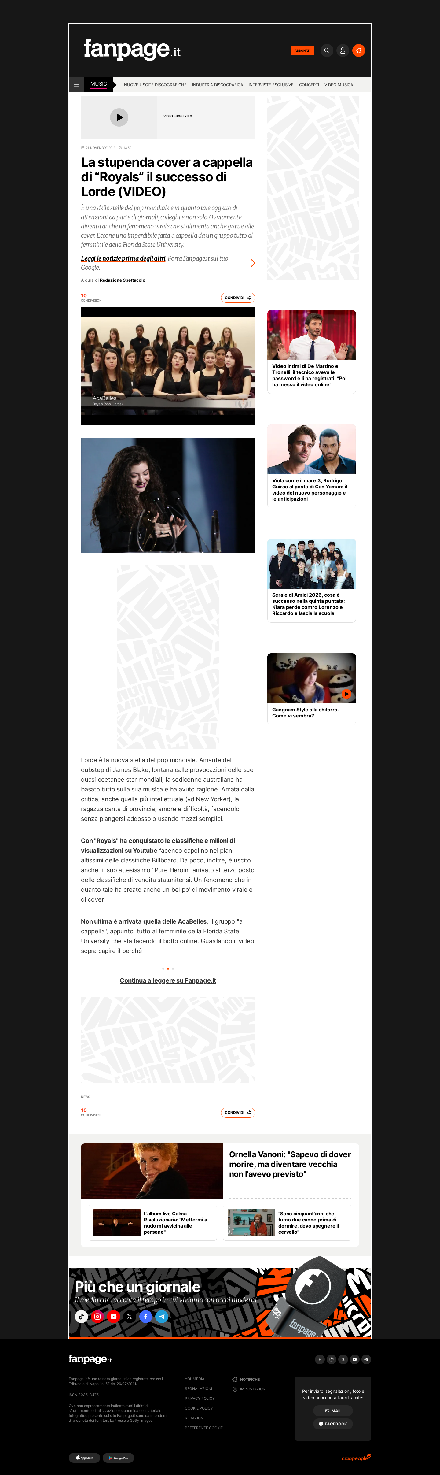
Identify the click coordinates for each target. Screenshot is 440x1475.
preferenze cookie (204, 1427)
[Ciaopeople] (356, 1459)
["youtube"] (116, 1317)
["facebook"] (150, 1317)
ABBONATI (302, 50)
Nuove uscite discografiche (155, 84)
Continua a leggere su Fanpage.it (168, 980)
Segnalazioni (198, 1388)
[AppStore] (84, 1458)
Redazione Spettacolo (122, 280)
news (85, 1096)
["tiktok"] (82, 1317)
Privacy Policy (200, 1398)
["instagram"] (99, 1317)
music (98, 84)
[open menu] (76, 84)
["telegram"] (167, 1317)
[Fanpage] (90, 1359)
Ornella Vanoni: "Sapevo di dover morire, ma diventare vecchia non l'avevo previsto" (290, 1164)
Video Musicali (340, 84)
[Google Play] (118, 1458)
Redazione (195, 1418)
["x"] (133, 1317)
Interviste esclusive (271, 84)
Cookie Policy (199, 1408)
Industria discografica (217, 84)
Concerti (309, 84)
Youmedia (194, 1379)
